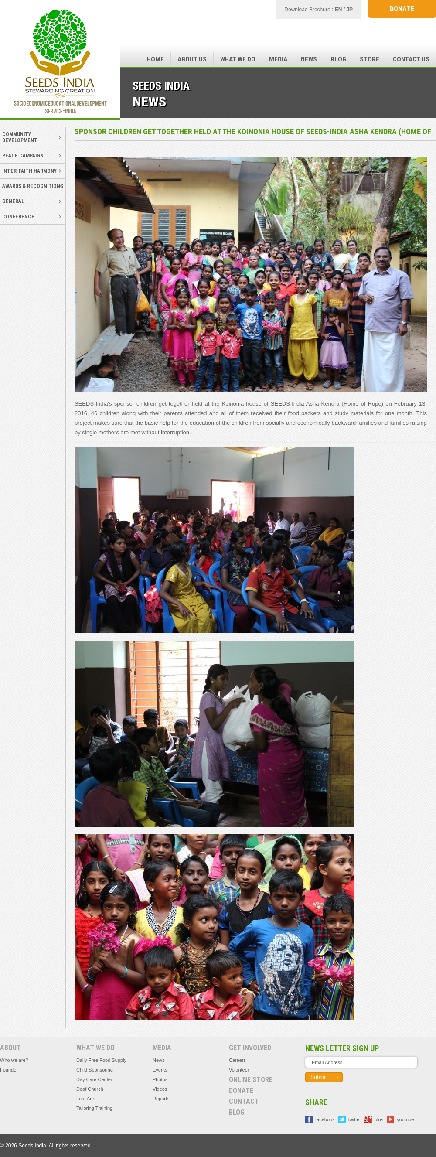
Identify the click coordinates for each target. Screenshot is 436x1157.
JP (349, 10)
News (309, 59)
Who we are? (14, 1060)
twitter (354, 1119)
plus (379, 1119)
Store (369, 59)
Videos (160, 1089)
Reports (161, 1098)
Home (155, 59)
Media (278, 59)
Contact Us (411, 59)
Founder (9, 1069)
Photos (160, 1079)
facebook (325, 1119)
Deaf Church (89, 1089)
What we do (237, 59)
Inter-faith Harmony (29, 171)
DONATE (402, 9)
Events (160, 1069)
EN (338, 10)
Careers (237, 1060)
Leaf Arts (85, 1098)
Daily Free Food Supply (101, 1060)
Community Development (19, 137)
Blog (338, 59)
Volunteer (239, 1069)
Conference (18, 217)
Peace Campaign (23, 156)
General (13, 201)
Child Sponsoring (94, 1069)
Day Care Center (94, 1079)
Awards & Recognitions (32, 186)
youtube (405, 1119)
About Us (192, 59)
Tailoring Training (94, 1108)
